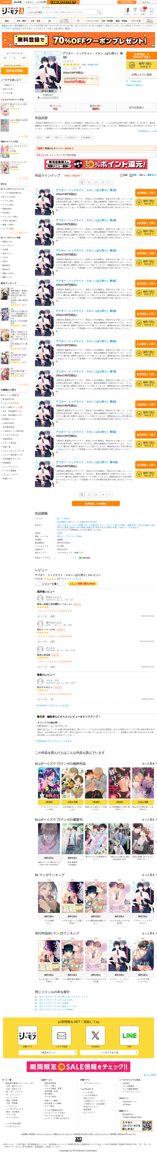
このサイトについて (101, 1134)
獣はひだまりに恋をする (18, 105)
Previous (37, 786)
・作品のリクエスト (90, 1107)
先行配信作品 (8, 427)
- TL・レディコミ (12, 1095)
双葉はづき (7, 241)
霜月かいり (7, 253)
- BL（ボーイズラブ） (14, 1092)
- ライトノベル (11, 1097)
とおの (72, 809)
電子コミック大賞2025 (65, 137)
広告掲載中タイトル (11, 459)
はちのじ (96, 809)
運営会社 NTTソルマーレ (127, 1134)
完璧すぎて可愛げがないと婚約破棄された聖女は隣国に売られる (19, 314)
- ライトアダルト (12, 1117)
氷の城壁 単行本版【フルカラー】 (18, 356)
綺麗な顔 (90, 527)
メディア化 (136, 21)
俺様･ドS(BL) (8, 225)
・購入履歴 (47, 1094)
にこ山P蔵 (49, 809)
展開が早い (132, 525)
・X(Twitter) (126, 1104)
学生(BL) (6, 213)
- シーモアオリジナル (14, 1109)
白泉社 (99, 26)
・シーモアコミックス (130, 1092)
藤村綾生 (6, 265)
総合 (7, 21)
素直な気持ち (70, 527)
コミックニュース (10, 467)
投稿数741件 (80, 65)
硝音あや (6, 269)
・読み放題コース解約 (52, 1103)
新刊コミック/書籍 (10, 395)
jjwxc (124, 859)
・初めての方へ (88, 1098)
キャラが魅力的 (91, 525)
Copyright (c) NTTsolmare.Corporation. (78, 1150)
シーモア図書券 (9, 471)
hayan (42, 865)
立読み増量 (72, 802)
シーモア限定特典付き (11, 193)
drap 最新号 (72, 862)
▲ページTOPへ (150, 1075)
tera (12, 344)
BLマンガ (48, 53)
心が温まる (134, 527)
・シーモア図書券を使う (53, 1110)
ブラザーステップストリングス (18, 163)
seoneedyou (54, 865)
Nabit (139, 859)
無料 (48, 137)
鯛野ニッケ (7, 277)
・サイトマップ (88, 1112)
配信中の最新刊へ (136, 85)
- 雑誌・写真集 (11, 1100)
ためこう (49, 923)
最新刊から (152, 175)
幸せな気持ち (144, 525)
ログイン (146, 2)
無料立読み (49, 858)
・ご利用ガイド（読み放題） (94, 1104)
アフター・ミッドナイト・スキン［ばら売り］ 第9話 (86, 432)
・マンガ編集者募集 (129, 1089)
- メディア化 (10, 1115)
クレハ (24, 374)
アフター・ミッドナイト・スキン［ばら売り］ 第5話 (86, 311)
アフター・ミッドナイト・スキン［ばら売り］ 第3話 (86, 250)
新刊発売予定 (8, 399)
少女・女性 (35, 21)
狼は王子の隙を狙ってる (142, 807)
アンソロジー (8, 245)
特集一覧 (7, 447)
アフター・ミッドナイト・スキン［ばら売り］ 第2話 (86, 220)
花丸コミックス (112, 26)
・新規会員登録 (49, 1083)
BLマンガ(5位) (63, 518)
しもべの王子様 (143, 979)
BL (50, 21)
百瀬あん (72, 923)
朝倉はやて (19, 344)
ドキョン (96, 859)
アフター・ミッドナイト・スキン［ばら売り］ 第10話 (87, 462)
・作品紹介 (125, 1083)
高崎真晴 (14, 167)
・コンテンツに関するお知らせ (56, 1118)
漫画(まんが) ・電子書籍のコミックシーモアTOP (22, 26)
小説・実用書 (107, 21)
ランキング (10, 403)
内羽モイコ (119, 809)
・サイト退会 (48, 1106)
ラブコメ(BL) (8, 205)
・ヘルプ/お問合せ (89, 1095)
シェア (73, 557)
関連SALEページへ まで (54, 148)
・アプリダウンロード (91, 1083)
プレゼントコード (10, 475)
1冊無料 (49, 802)
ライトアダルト (150, 21)
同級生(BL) (7, 209)
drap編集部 (72, 865)
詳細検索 (7, 463)
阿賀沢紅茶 (15, 360)
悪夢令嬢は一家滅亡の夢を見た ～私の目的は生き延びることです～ (19, 294)
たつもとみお (143, 981)
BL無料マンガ (8, 419)
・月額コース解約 (50, 1101)
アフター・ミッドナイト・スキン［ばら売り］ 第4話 (86, 280)
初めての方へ (8, 89)
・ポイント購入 (49, 1086)
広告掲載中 (86, 137)
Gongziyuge (117, 859)
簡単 (133, 175)
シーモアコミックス (64, 21)
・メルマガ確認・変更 (52, 1088)
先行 (39, 137)
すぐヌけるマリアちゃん (18, 147)
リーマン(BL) (8, 201)
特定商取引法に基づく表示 (83, 1134)
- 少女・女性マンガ (13, 1089)
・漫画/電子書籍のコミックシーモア (18, 1083)
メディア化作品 (9, 443)
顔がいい (124, 527)
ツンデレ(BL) (8, 228)
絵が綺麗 (81, 527)
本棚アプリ (8, 478)
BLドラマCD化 (8, 197)
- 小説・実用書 (11, 1103)
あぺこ (96, 923)
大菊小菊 (21, 300)
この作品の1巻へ (135, 81)
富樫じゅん (15, 374)
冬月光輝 (23, 321)
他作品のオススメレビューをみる (55, 741)
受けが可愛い (120, 525)
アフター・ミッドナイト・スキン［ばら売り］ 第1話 (86, 190)
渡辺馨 (119, 923)
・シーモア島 (87, 1092)
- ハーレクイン (11, 1106)
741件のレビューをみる (71, 579)
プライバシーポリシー (44, 1134)
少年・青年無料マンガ (12, 415)
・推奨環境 (86, 1109)
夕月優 (13, 151)
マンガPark (126, 26)
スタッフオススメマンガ (13, 451)
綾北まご (14, 321)
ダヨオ (5, 257)
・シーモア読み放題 (12, 1123)
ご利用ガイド (8, 85)
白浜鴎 (5, 249)
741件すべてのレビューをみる (54, 705)
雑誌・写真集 (121, 21)
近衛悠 (13, 300)
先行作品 (93, 522)
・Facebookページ (129, 1102)
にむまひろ (68, 61)
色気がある (100, 527)
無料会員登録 (127, 2)
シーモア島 (41, 2)
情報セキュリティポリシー (63, 1134)
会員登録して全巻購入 (96, 503)
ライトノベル (92, 21)
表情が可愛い (112, 527)
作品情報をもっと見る (147, 131)
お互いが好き (63, 525)
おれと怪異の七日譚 (18, 120)
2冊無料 (96, 802)
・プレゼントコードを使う (54, 1113)
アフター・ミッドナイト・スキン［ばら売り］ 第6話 (86, 341)
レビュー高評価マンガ (12, 455)
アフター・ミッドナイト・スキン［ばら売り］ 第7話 (86, 371)
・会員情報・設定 (50, 1091)
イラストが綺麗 (76, 525)
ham (46, 865)
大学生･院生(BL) (9, 221)
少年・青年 (21, 21)
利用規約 (32, 1134)
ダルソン (145, 859)
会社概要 (24, 1134)
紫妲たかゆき (8, 273)
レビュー (29, 2)
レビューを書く (70, 68)
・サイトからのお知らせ (53, 1115)
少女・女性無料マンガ (12, 411)
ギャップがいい (106, 525)
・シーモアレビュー (12, 1126)
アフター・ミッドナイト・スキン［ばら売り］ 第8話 (86, 401)
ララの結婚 (49, 920)
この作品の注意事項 (48, 97)
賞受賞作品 (8, 439)
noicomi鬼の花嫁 (17, 371)
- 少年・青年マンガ (13, 1086)
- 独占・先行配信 (12, 1112)
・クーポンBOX (49, 1096)
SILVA (4, 261)
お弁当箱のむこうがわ (72, 807)
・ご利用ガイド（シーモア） (94, 1101)
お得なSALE (8, 423)
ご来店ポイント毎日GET (13, 431)
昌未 (12, 323)
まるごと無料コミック (12, 407)
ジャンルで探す (36, 12)
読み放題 (18, 2)
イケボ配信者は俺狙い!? (96, 920)
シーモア (6, 2)
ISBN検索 (113, 1134)
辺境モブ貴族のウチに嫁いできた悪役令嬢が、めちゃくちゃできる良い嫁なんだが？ (19, 336)
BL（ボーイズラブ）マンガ (57, 26)
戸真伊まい (143, 809)
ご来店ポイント (48, 1052)
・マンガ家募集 (127, 1086)
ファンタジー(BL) (9, 217)
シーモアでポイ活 (10, 435)
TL (78, 21)
